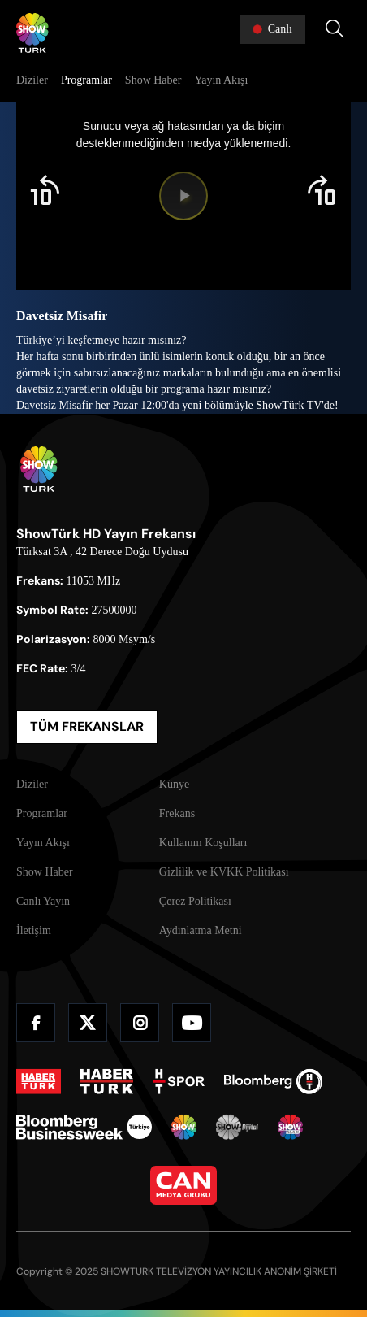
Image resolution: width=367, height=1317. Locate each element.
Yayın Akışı (221, 80)
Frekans (177, 813)
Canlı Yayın (43, 901)
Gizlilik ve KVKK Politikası (224, 872)
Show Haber (153, 80)
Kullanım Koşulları (203, 843)
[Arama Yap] (334, 29)
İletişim (33, 930)
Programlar (86, 80)
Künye (174, 784)
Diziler (32, 80)
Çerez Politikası (195, 901)
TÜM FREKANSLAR (87, 726)
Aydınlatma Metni (200, 930)
